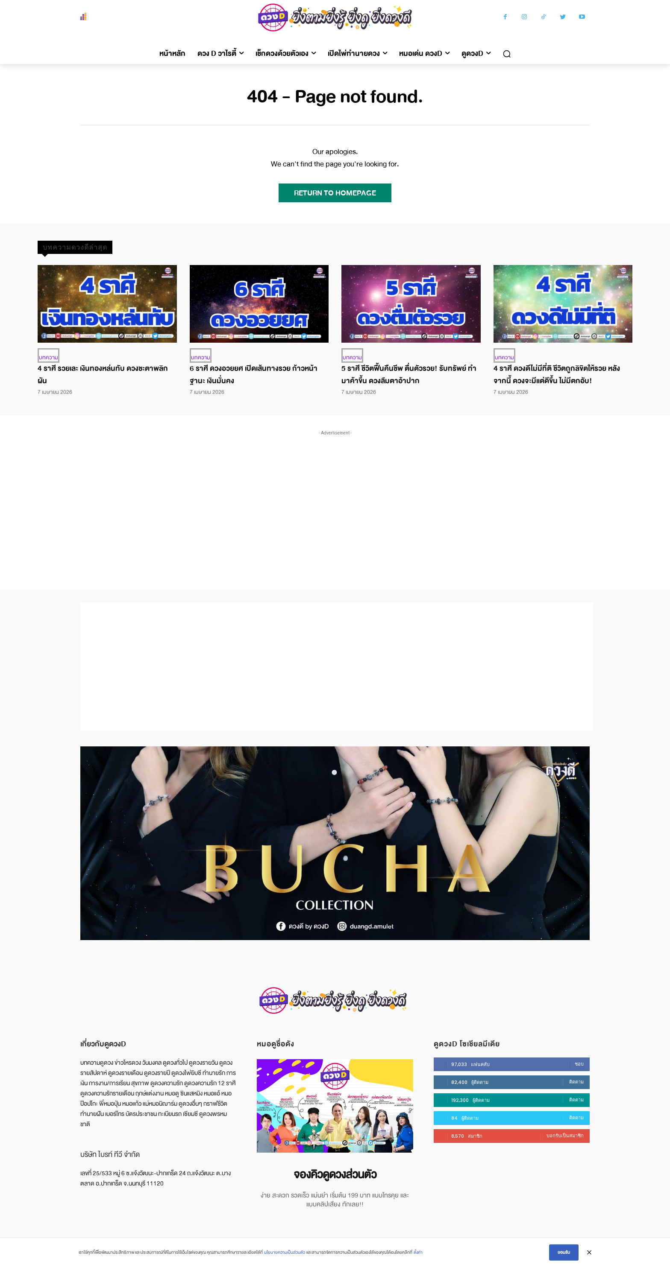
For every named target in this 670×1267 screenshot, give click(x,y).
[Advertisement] (335, 501)
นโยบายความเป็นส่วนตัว (284, 1252)
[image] (335, 1106)
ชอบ (579, 1063)
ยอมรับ (564, 1252)
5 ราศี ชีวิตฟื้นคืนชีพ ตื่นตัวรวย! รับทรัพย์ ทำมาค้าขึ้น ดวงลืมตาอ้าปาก (408, 374)
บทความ (48, 357)
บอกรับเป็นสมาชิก (565, 1135)
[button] (507, 54)
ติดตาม (576, 1081)
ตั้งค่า (418, 1252)
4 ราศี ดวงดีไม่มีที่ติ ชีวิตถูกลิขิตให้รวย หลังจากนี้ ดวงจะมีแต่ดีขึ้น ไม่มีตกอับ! (557, 374)
